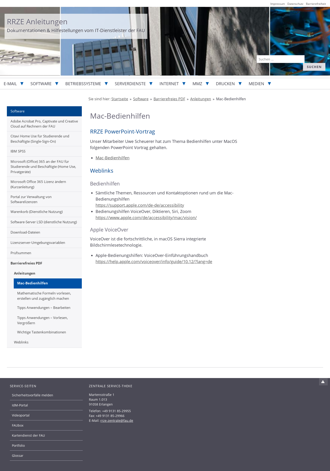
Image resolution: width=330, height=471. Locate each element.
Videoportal (21, 415)
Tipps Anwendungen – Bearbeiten (43, 307)
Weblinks (21, 342)
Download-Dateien (25, 232)
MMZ (197, 83)
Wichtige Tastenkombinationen (41, 332)
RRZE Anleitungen (37, 21)
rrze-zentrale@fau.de (116, 420)
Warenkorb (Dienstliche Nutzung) (37, 211)
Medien (256, 83)
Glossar (17, 455)
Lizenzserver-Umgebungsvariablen (38, 242)
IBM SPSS (18, 151)
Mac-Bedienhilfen (32, 283)
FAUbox (17, 425)
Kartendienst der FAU (28, 435)
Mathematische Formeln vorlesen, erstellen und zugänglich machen (44, 296)
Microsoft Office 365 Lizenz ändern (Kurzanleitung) (38, 184)
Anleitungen (24, 273)
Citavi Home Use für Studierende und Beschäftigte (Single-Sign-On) (40, 139)
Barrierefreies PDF (26, 263)
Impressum (277, 4)
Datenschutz (295, 4)
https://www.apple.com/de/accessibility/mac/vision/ (146, 217)
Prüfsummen (21, 252)
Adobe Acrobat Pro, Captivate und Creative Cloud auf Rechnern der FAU (44, 124)
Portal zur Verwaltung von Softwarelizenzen (31, 199)
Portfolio (18, 445)
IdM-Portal (20, 405)
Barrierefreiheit (316, 4)
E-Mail (10, 83)
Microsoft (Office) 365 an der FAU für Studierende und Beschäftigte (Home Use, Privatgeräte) (43, 166)
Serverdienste (130, 83)
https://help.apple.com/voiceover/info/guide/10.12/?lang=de (154, 261)
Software (41, 83)
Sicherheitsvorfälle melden (32, 395)
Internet (169, 83)
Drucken (225, 83)
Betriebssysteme (83, 83)
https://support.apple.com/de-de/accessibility (140, 205)
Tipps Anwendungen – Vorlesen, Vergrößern (42, 320)
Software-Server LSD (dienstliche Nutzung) (44, 222)
